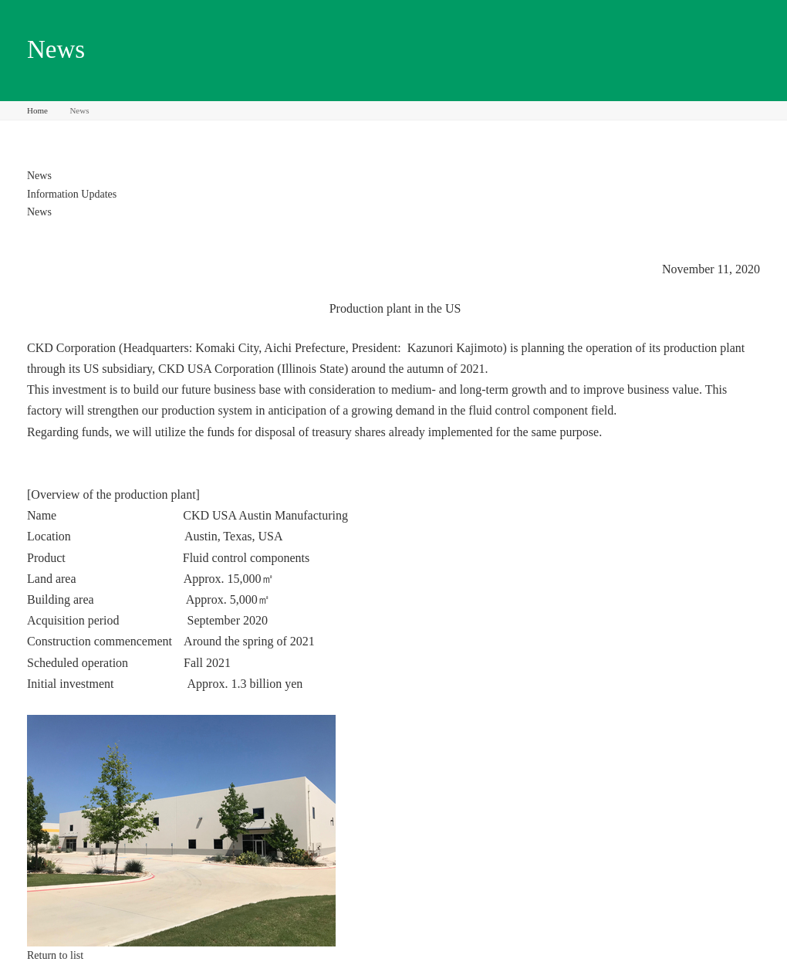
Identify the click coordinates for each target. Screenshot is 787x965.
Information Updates (72, 194)
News (39, 175)
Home (37, 110)
